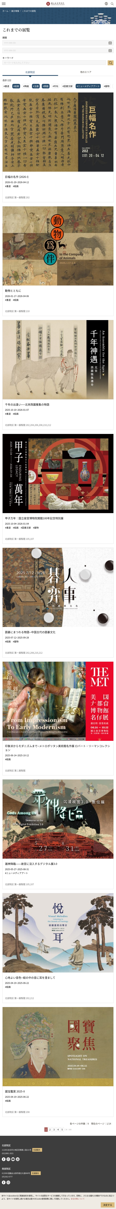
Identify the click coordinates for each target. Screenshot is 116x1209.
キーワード (8, 57)
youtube (13, 1159)
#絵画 (16, 86)
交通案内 (36, 1149)
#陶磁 (26, 86)
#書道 (6, 86)
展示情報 (15, 10)
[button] (106, 4)
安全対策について (78, 1198)
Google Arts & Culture (18, 1159)
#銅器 (45, 86)
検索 (111, 62)
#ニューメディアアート (88, 86)
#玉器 (36, 86)
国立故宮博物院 (55, 3)
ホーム (5, 10)
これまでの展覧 (29, 10)
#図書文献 (67, 86)
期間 (4, 37)
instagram (8, 1159)
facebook (4, 1159)
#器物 (106, 86)
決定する (107, 1204)
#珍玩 (55, 86)
